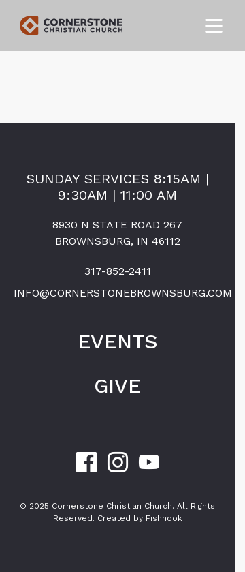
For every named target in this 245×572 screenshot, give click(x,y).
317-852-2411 (117, 271)
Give (117, 385)
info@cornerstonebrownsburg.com (117, 292)
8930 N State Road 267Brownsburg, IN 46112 (117, 232)
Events (118, 341)
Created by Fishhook (139, 518)
